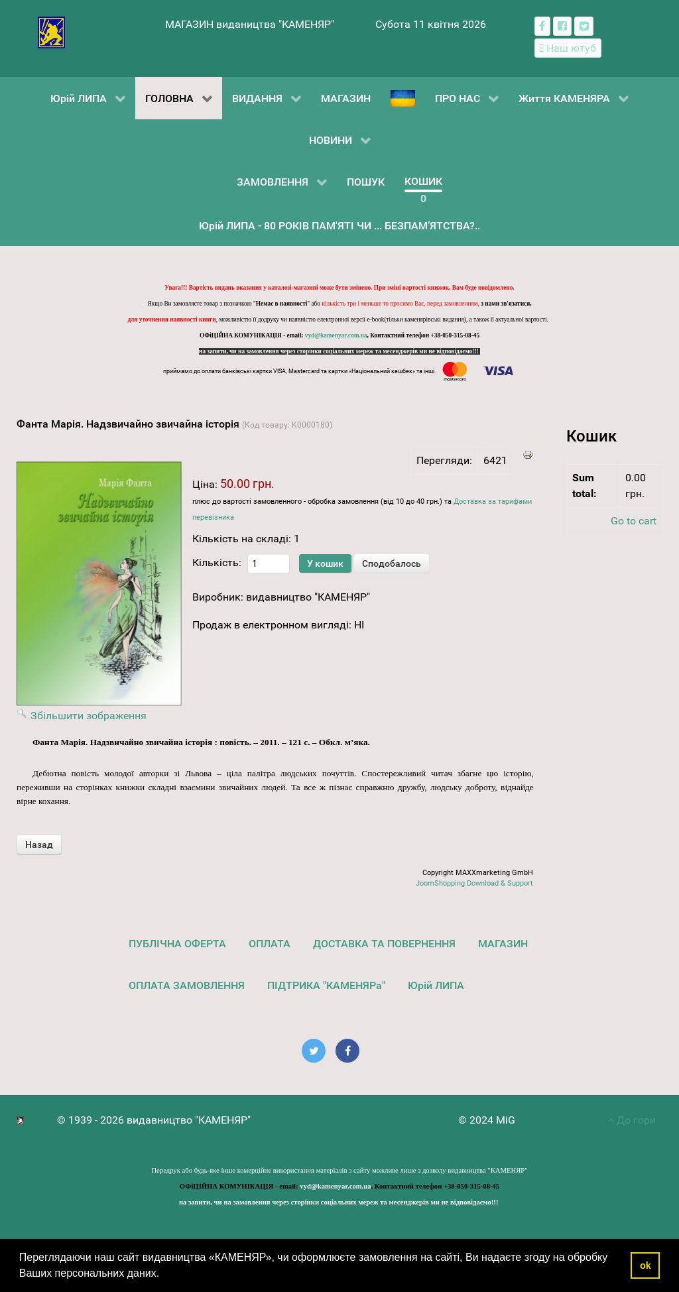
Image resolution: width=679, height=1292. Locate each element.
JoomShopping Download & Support (474, 883)
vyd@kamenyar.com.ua (336, 335)
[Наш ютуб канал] (567, 48)
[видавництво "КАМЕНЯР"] (51, 31)
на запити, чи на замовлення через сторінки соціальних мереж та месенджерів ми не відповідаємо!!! (339, 351)
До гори (631, 1120)
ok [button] (645, 1265)
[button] (164, 1275)
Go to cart (633, 520)
